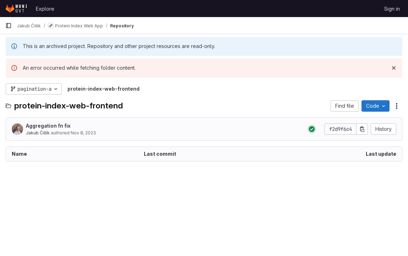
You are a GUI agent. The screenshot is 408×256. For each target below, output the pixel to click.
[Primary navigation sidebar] (8, 25)
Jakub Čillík (38, 132)
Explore (45, 9)
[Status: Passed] (312, 129)
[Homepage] (17, 8)
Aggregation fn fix (48, 126)
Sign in (392, 9)
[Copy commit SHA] (362, 129)
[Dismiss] (394, 68)
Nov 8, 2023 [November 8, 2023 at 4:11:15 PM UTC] (83, 132)
